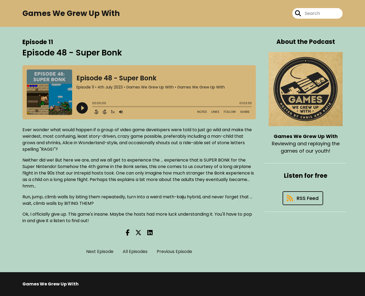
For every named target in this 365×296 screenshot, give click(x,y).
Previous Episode (174, 251)
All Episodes (135, 251)
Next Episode (99, 251)
